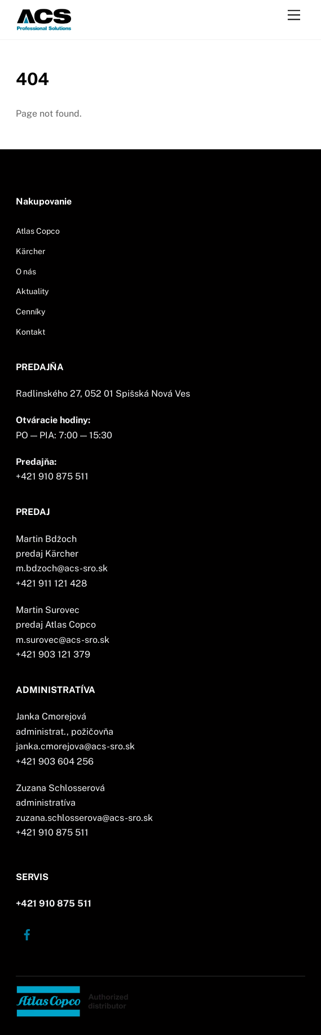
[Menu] (294, 15)
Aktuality (32, 291)
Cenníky (30, 311)
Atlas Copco (38, 231)
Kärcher (30, 251)
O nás (26, 271)
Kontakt (30, 331)
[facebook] (27, 934)
